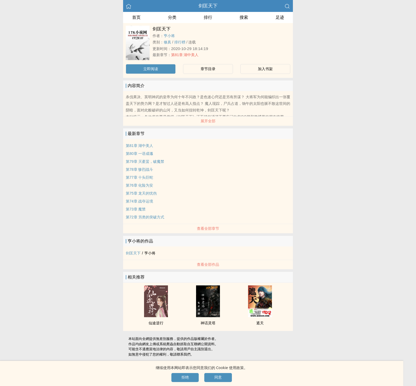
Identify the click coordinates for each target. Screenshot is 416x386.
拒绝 (185, 377)
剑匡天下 (208, 5)
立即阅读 (150, 69)
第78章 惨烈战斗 (139, 169)
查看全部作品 (208, 264)
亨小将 (169, 36)
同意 (218, 377)
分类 (172, 17)
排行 (208, 17)
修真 (167, 42)
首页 (136, 17)
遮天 (260, 323)
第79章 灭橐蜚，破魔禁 (145, 161)
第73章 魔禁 (136, 209)
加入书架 (265, 69)
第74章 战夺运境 (139, 201)
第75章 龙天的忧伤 (141, 193)
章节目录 (208, 69)
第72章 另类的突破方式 (145, 217)
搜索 (244, 17)
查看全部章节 (208, 228)
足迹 (280, 17)
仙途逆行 (156, 323)
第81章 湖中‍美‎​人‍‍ (184, 55)
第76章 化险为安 (139, 185)
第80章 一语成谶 (139, 153)
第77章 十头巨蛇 (139, 177)
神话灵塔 (208, 323)
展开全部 (208, 121)
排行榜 (179, 42)
